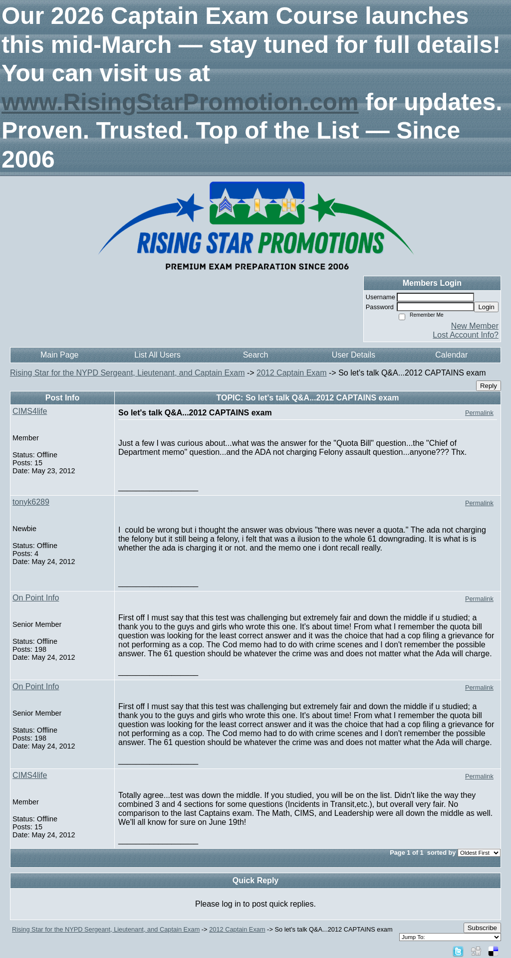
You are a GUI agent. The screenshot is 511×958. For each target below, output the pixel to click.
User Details (353, 355)
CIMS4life (29, 411)
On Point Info (35, 597)
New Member (475, 326)
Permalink (479, 412)
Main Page (59, 355)
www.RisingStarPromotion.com (180, 102)
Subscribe (482, 928)
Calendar (451, 355)
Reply (488, 385)
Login (486, 307)
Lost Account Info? (466, 335)
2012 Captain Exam (291, 373)
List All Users (157, 355)
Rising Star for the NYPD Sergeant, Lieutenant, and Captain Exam (127, 373)
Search (255, 355)
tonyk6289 (30, 502)
